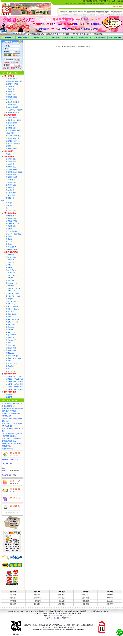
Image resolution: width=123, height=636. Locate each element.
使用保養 (109, 598)
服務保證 (61, 598)
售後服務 (61, 601)
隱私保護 (61, 595)
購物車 (82, 3)
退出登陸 (119, 3)
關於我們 (13, 595)
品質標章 (61, 604)
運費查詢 (85, 604)
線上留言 (109, 601)
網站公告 (13, 598)
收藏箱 (88, 3)
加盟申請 (69, 3)
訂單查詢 (85, 598)
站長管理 (109, 604)
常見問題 (13, 601)
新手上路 (37, 595)
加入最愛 (111, 3)
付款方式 (37, 601)
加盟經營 (13, 604)
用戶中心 (95, 3)
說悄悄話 (12, 475)
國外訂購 (37, 604)
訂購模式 (37, 598)
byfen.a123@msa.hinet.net (11, 471)
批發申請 (76, 3)
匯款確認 (85, 601)
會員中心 (85, 595)
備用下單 (109, 595)
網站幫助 (103, 3)
